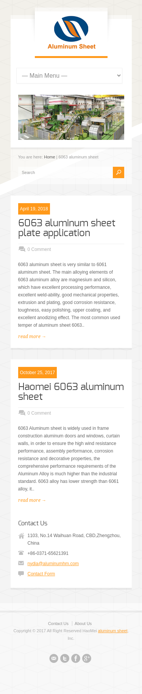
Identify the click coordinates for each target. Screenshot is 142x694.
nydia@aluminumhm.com (53, 563)
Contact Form (41, 574)
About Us (83, 623)
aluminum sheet (113, 630)
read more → (32, 336)
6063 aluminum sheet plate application (66, 228)
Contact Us (58, 623)
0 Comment (39, 249)
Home (49, 157)
